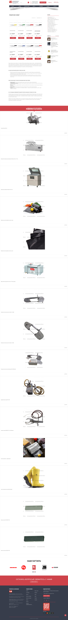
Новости (34, 6)
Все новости (57, 35)
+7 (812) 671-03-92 (35, 1)
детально (65, 163)
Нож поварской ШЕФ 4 (37, 51)
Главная (27, 590)
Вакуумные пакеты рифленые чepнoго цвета (7, 250)
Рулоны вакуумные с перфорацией (5, 458)
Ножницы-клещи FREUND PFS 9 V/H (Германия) (7, 430)
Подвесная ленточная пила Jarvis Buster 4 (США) (7, 342)
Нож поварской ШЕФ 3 (29, 51)
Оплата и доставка (26, 6)
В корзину (13, 58)
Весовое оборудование (51, 25)
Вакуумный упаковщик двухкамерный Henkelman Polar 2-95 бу (9, 158)
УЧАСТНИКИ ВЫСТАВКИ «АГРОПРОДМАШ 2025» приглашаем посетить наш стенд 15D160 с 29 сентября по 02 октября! (54, 44)
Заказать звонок (43, 2)
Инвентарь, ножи (50, 26)
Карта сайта (44, 611)
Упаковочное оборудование (52, 30)
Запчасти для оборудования (51, 29)
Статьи (35, 594)
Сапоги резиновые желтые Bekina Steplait (6, 489)
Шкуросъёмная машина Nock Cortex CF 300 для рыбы (8, 281)
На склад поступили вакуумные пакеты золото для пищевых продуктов (54, 51)
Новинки (20, 6)
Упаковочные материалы (51, 31)
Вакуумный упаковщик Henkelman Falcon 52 (7, 189)
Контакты (55, 6)
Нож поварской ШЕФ (12, 30)
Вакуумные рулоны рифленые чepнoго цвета (7, 220)
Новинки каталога (34, 108)
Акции (35, 596)
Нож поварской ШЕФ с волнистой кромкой (37, 31)
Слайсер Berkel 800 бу (4, 128)
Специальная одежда (51, 23)
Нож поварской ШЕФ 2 (21, 51)
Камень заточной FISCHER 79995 (5, 550)
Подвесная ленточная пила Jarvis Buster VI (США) (7, 312)
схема (47, 591)
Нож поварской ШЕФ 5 (21, 30)
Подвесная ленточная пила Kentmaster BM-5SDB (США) (8, 369)
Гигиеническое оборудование (52, 24)
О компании (41, 6)
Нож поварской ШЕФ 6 (29, 30)
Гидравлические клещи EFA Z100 (5, 399)
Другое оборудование (51, 18)
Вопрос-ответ (36, 590)
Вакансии (48, 6)
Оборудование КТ (50, 17)
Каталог (13, 6)
